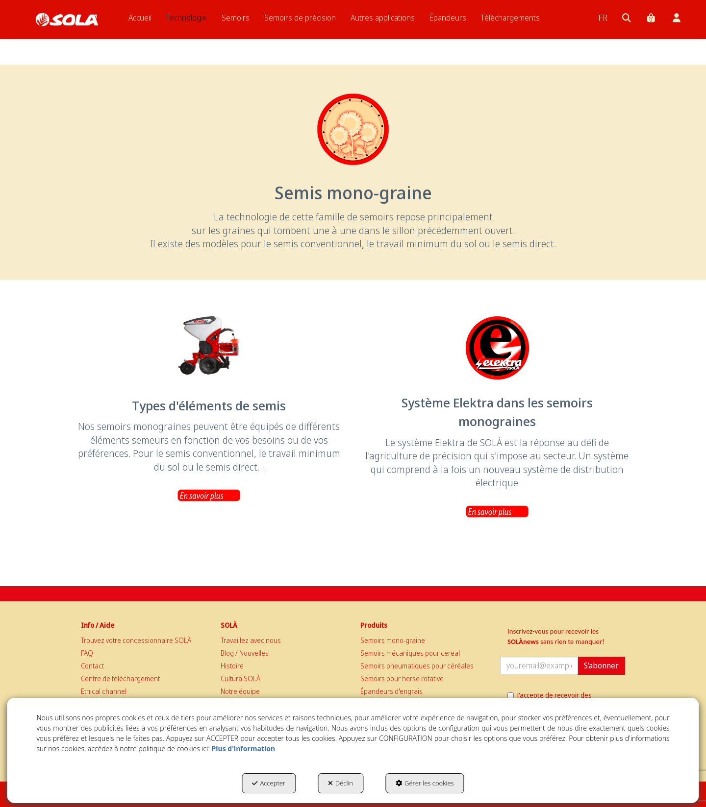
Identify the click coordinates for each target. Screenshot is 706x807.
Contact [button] (92, 665)
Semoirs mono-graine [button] (392, 640)
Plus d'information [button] (243, 748)
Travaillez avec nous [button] (251, 640)
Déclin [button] (340, 783)
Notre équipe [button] (240, 691)
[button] (67, 19)
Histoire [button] (232, 665)
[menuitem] (140, 17)
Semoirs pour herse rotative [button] (402, 678)
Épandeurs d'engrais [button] (391, 691)
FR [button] (602, 18)
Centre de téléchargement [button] (120, 678)
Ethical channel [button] (103, 691)
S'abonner (601, 665)
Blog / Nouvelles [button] (245, 653)
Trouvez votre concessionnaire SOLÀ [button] (136, 640)
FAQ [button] (87, 653)
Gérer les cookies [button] (425, 783)
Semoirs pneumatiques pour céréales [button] (417, 665)
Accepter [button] (268, 783)
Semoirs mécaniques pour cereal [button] (410, 653)
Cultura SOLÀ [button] (240, 678)
